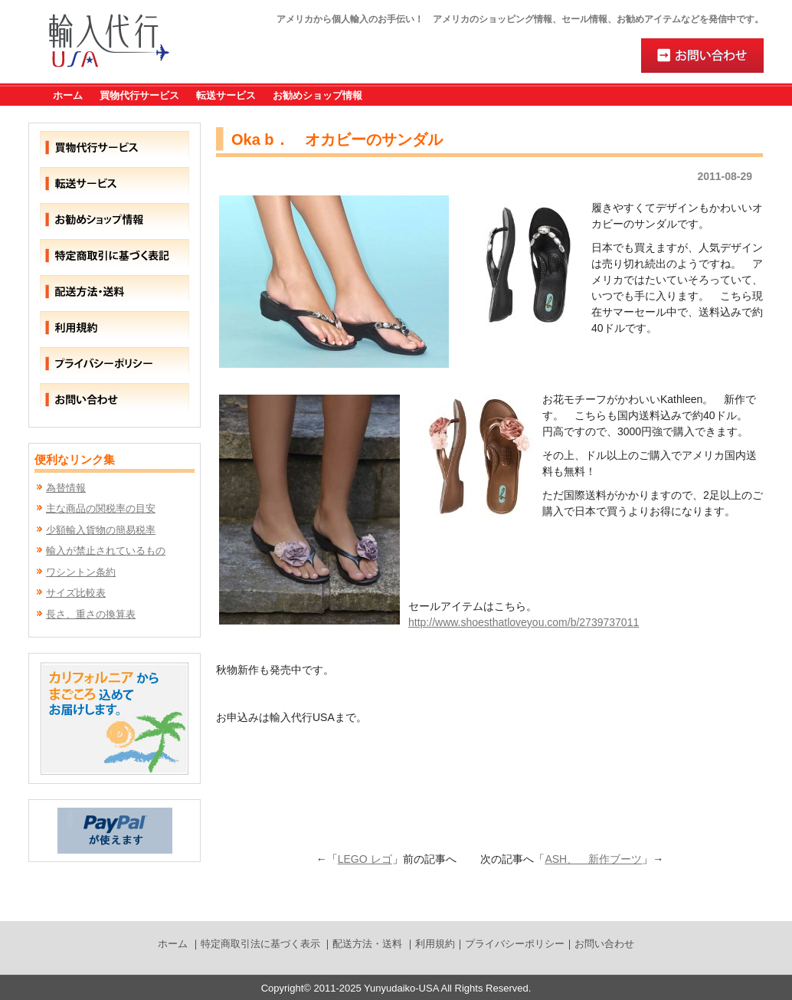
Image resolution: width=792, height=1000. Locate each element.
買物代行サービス (139, 95)
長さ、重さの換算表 (91, 614)
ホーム (68, 95)
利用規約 (435, 943)
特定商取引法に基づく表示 (260, 943)
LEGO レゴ (365, 859)
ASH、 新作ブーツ (593, 859)
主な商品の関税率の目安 (100, 508)
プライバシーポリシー (515, 943)
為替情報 (66, 487)
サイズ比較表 (76, 592)
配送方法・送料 (367, 943)
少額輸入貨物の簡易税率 (100, 530)
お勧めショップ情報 (317, 95)
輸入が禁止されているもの (105, 550)
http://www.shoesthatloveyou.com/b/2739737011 (523, 622)
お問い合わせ (604, 943)
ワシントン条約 (81, 572)
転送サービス (226, 95)
